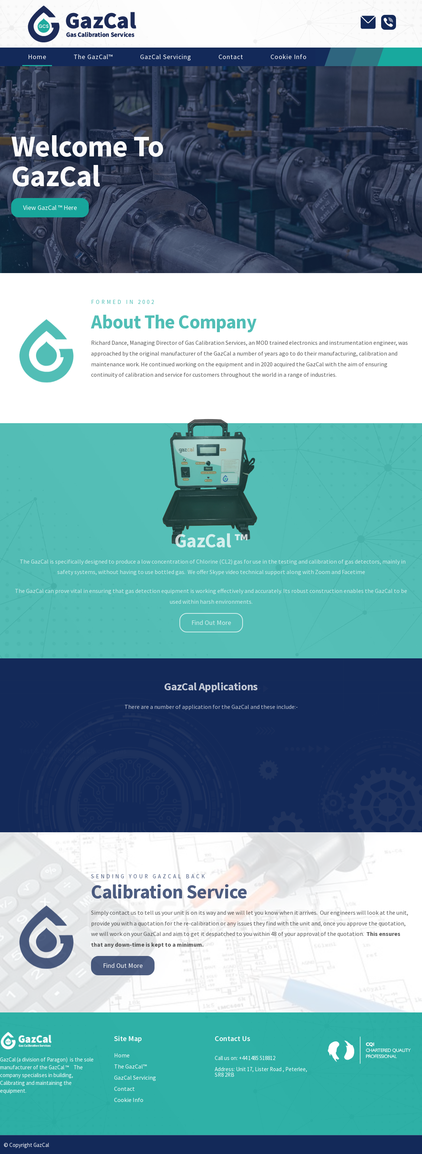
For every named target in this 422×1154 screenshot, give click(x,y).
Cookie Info (288, 56)
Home (37, 56)
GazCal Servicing (165, 56)
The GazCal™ (93, 56)
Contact (230, 56)
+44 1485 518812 (257, 1057)
